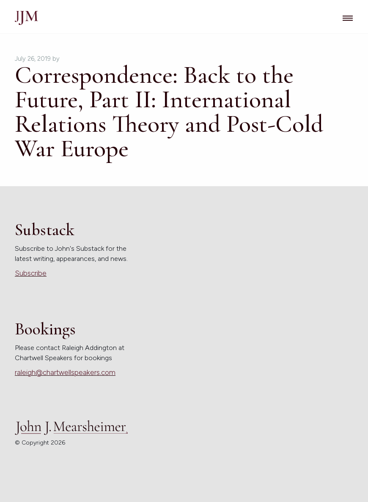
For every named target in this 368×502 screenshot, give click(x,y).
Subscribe (31, 273)
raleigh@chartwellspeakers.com (65, 372)
